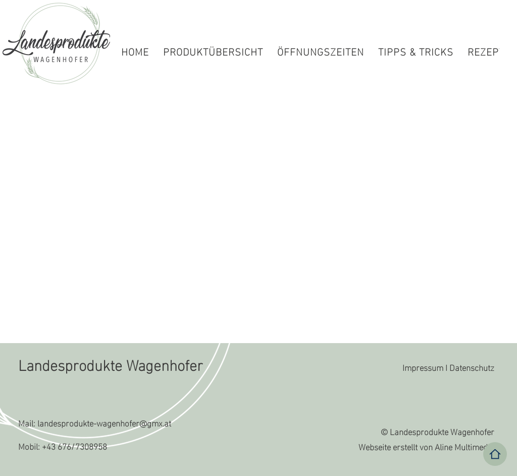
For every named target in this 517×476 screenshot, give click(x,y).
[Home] (495, 454)
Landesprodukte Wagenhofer (110, 363)
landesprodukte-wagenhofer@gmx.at (104, 422)
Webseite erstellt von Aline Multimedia (426, 446)
